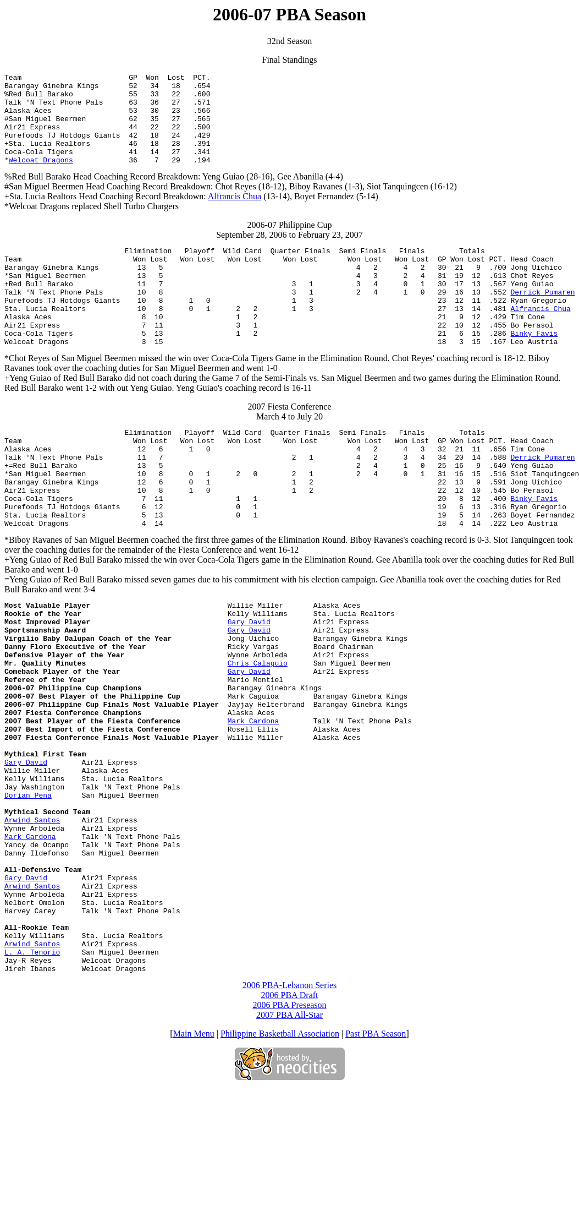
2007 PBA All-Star (289, 1147)
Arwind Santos (32, 922)
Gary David (249, 684)
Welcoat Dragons (41, 178)
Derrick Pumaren (542, 320)
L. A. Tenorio (32, 1081)
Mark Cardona (253, 803)
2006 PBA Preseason (289, 1137)
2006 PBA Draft (289, 1127)
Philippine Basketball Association (279, 1165)
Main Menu (193, 1165)
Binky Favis (534, 369)
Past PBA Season (375, 1165)
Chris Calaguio (258, 734)
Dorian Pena (28, 892)
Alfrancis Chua (234, 214)
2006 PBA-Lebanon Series (289, 1117)
